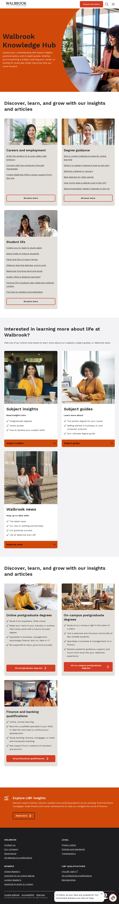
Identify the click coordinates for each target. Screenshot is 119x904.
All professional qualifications (31, 758)
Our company (11, 849)
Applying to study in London (18, 884)
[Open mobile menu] (113, 4)
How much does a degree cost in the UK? (85, 183)
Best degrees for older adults (79, 177)
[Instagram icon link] (105, 895)
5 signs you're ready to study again (24, 248)
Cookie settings (12, 895)
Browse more (31, 198)
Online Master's (12, 871)
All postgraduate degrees (31, 668)
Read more (24, 815)
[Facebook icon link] (98, 895)
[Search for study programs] (107, 4)
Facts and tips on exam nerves (22, 259)
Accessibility (28, 895)
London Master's (12, 880)
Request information (91, 4)
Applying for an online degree (19, 876)
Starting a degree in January (78, 171)
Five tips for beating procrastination (24, 292)
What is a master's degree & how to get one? (86, 165)
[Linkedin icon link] (91, 895)
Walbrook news (30, 544)
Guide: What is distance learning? (23, 277)
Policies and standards (73, 849)
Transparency (69, 853)
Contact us (9, 845)
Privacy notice (69, 845)
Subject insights (30, 443)
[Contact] (113, 898)
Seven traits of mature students (22, 253)
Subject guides (88, 443)
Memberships (69, 880)
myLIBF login (68, 871)
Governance (10, 853)
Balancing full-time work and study (24, 271)
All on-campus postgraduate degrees (90, 666)
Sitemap (40, 895)
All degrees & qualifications (18, 858)
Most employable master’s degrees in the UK (87, 188)
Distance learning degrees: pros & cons (26, 265)
